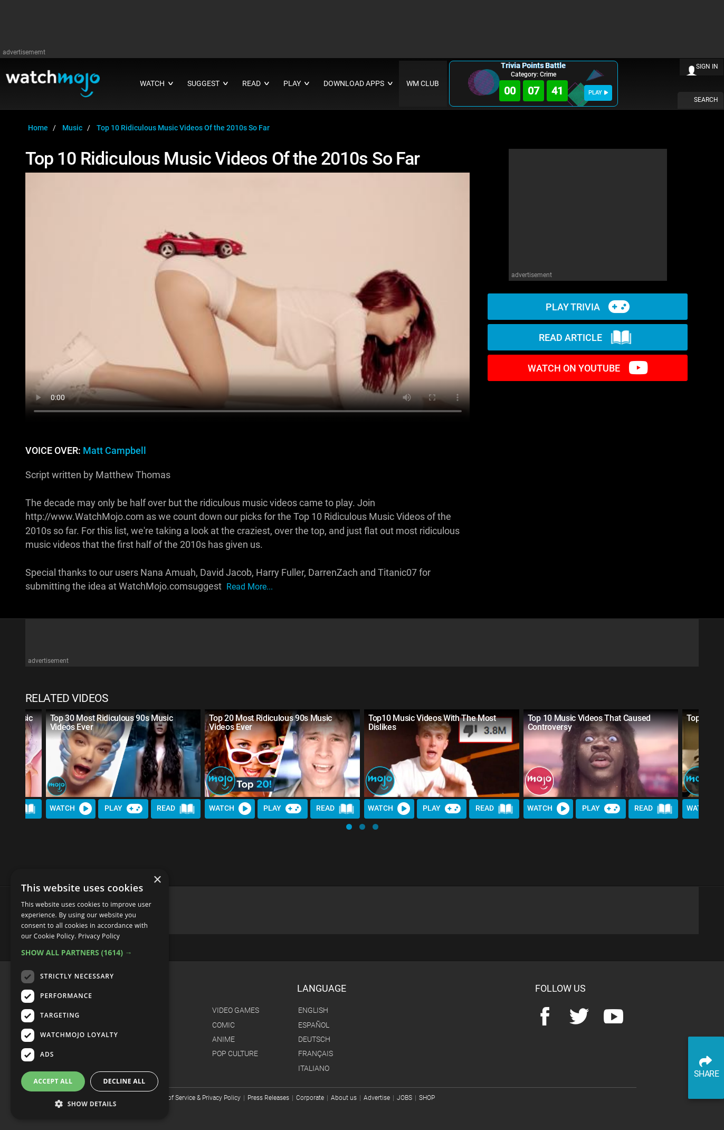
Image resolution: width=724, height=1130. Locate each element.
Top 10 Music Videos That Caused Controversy (589, 722)
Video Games (235, 1010)
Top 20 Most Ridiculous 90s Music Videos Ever (270, 722)
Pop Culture (235, 1053)
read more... (249, 587)
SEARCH (706, 99)
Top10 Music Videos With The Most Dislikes (432, 722)
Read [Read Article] (176, 808)
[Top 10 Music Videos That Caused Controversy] (601, 752)
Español (313, 1025)
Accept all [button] (53, 1081)
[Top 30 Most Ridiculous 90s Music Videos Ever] (123, 752)
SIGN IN (707, 66)
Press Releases (268, 1097)
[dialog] (90, 994)
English (313, 1010)
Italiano (313, 1068)
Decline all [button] (124, 1081)
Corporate (310, 1097)
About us (344, 1097)
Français (315, 1053)
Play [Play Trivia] (123, 808)
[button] (349, 826)
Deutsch (314, 1039)
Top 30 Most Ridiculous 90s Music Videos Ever (111, 722)
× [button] (157, 880)
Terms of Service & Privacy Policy (195, 1097)
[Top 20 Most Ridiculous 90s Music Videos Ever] (282, 752)
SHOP (427, 1097)
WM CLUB (422, 83)
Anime (223, 1039)
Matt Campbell (114, 450)
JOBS (404, 1097)
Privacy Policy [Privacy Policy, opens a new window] (99, 936)
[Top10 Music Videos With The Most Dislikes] (441, 752)
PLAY (598, 92)
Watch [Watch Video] (71, 808)
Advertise (377, 1097)
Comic (223, 1025)
